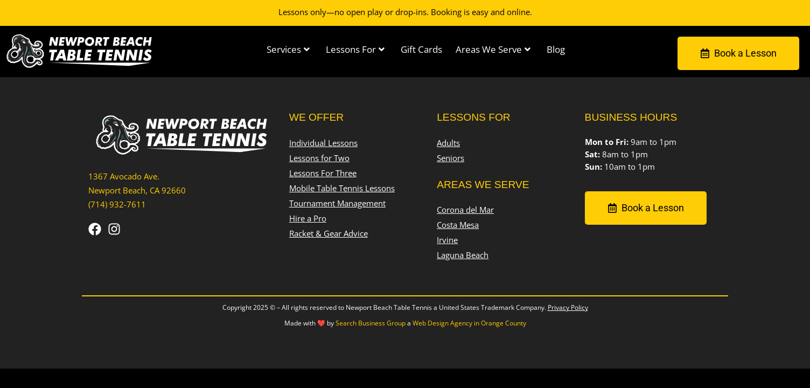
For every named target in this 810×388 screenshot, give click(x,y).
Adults (448, 143)
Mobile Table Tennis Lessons (342, 188)
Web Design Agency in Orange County (469, 323)
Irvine (447, 240)
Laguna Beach (462, 255)
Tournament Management (337, 203)
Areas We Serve (493, 49)
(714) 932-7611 (117, 204)
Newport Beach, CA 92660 (137, 190)
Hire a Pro (307, 218)
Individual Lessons (323, 143)
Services (288, 49)
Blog (556, 49)
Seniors (450, 158)
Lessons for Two (319, 158)
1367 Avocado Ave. (123, 176)
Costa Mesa (458, 225)
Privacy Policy (568, 307)
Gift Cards (421, 49)
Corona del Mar (465, 210)
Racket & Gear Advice (328, 233)
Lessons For (355, 49)
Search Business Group (371, 323)
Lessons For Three (323, 173)
